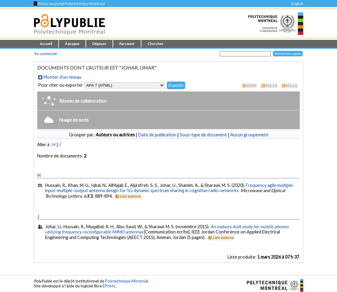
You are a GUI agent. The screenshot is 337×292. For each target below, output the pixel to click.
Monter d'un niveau (62, 77)
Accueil (46, 44)
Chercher (155, 44)
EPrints (109, 285)
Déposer (99, 44)
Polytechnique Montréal (126, 281)
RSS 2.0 (291, 86)
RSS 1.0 (271, 86)
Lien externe (128, 196)
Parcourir (127, 44)
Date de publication (157, 134)
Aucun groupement (249, 134)
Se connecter (45, 53)
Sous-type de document (203, 134)
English (297, 4)
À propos (72, 44)
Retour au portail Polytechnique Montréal (69, 4)
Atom (251, 86)
